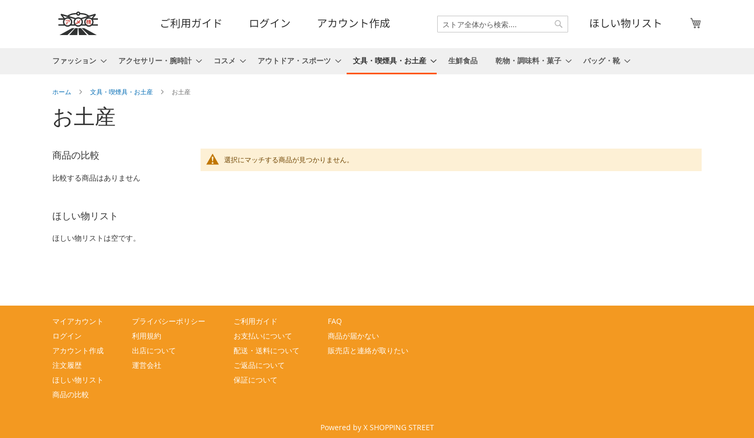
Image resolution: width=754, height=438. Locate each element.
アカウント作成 (353, 22)
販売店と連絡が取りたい (368, 350)
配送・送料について (267, 350)
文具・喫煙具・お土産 (122, 91)
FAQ (335, 321)
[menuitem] (76, 60)
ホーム (62, 91)
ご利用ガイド (191, 22)
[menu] (377, 61)
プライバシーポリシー (168, 321)
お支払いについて (263, 336)
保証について (256, 380)
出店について (154, 350)
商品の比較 (70, 394)
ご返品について (259, 365)
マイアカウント (78, 321)
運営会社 (146, 365)
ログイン (270, 22)
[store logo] (78, 23)
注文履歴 (67, 365)
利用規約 (146, 336)
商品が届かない (353, 336)
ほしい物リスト (625, 22)
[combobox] (502, 24)
